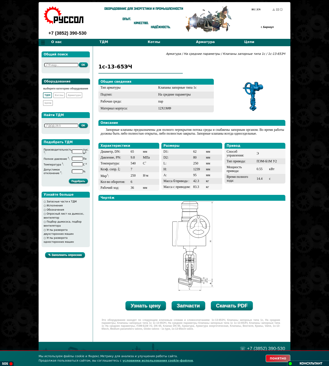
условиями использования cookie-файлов (158, 360)
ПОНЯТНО (276, 358)
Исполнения (55, 205)
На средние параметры (202, 53)
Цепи (249, 42)
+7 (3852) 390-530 (67, 33)
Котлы (154, 42)
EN (259, 9)
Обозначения (55, 209)
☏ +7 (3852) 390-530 (262, 348)
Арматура (205, 42)
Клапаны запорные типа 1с (244, 53)
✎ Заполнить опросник (65, 255)
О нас (56, 42)
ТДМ (103, 42)
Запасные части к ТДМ (62, 201)
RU (253, 9)
